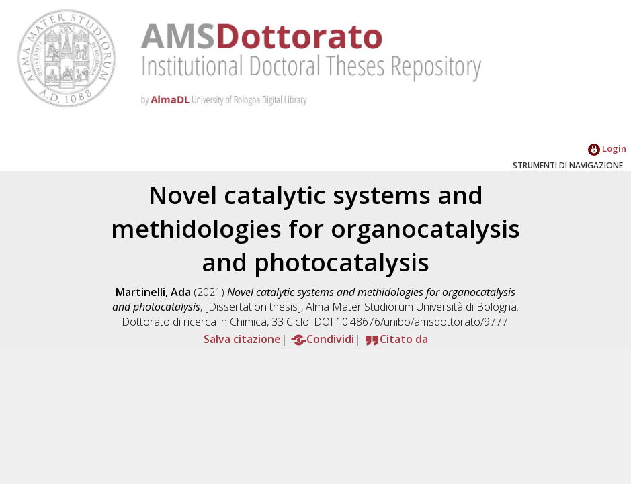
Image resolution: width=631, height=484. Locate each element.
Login (607, 148)
